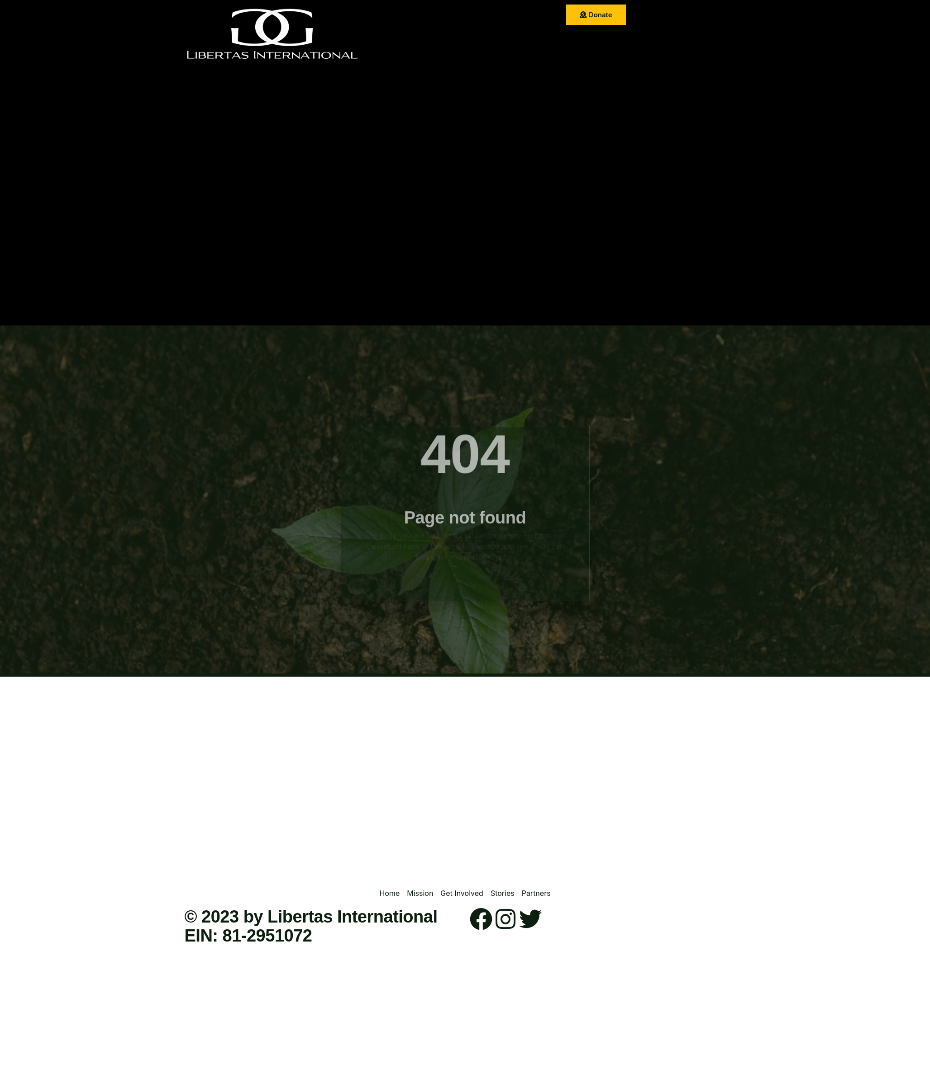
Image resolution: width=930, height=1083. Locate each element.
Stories (527, 15)
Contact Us (484, 38)
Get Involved (482, 15)
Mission (436, 15)
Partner (440, 38)
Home (400, 15)
